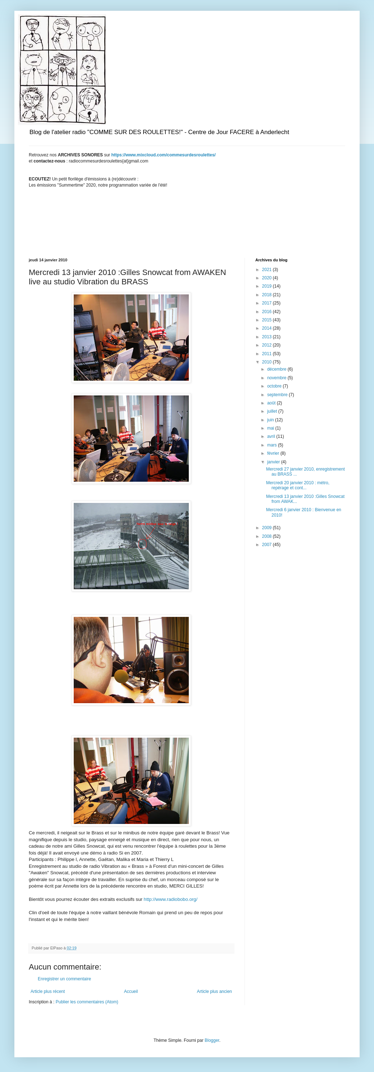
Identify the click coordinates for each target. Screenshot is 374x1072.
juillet (272, 411)
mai (271, 428)
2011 (267, 353)
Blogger (212, 1040)
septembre (278, 394)
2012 (267, 345)
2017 (267, 303)
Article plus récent (48, 991)
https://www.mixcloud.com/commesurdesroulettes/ (163, 154)
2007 (267, 544)
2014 (267, 328)
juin (271, 419)
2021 (267, 269)
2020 (267, 277)
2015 (267, 319)
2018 (267, 294)
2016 (267, 311)
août (272, 403)
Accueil (131, 991)
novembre (277, 377)
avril (271, 436)
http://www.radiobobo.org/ (171, 899)
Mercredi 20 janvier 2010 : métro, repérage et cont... (297, 485)
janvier (274, 461)
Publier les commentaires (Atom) (87, 1001)
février (273, 453)
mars (272, 445)
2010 (267, 362)
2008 (267, 536)
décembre (277, 369)
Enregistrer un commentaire (64, 978)
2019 (267, 286)
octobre (275, 386)
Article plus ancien (214, 991)
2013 (267, 336)
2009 (267, 527)
